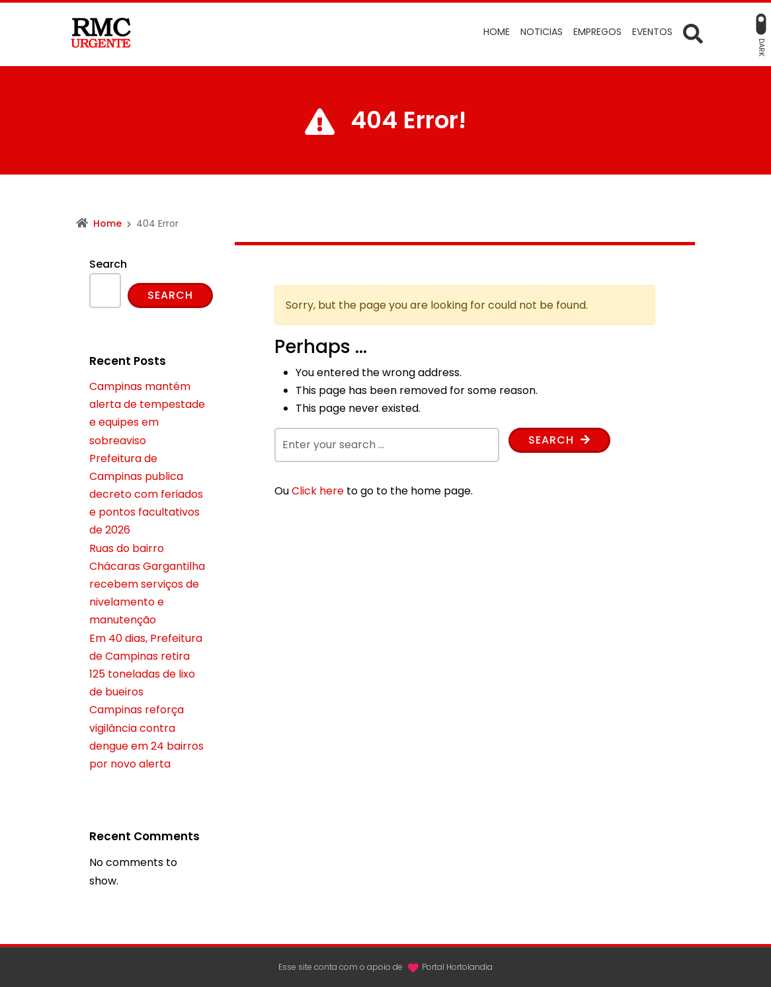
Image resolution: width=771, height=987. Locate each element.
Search (559, 440)
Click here (318, 490)
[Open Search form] (693, 33)
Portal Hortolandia (457, 966)
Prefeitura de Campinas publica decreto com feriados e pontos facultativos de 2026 (146, 494)
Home (107, 223)
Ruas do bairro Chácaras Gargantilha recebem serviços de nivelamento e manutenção (147, 584)
